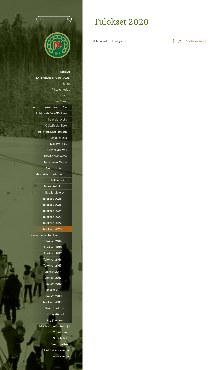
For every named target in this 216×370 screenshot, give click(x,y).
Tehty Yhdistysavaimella (195, 41)
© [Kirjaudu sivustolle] (94, 41)
